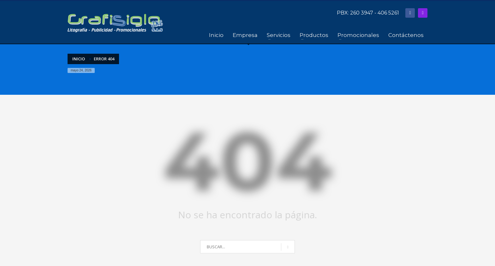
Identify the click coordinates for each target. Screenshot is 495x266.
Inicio (78, 59)
